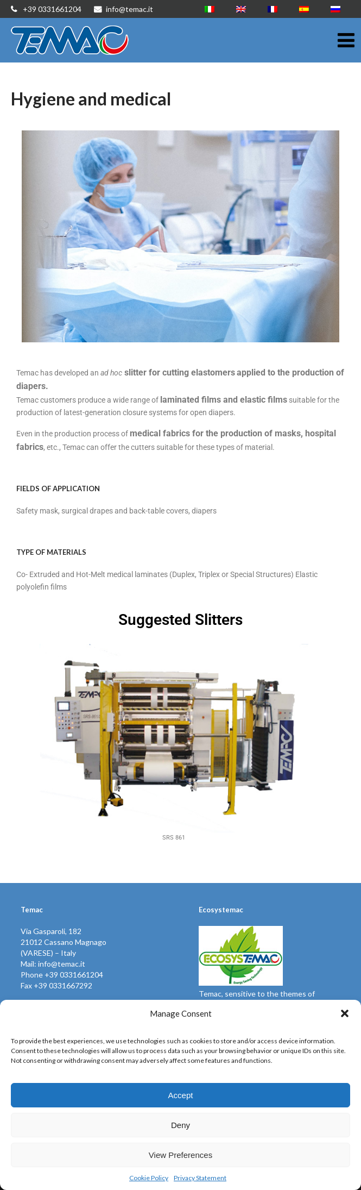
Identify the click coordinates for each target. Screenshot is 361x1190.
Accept (180, 1095)
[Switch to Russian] (335, 9)
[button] (344, 1013)
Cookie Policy (148, 1178)
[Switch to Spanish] (304, 9)
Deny (180, 1125)
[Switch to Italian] (209, 9)
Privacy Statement (200, 1178)
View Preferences (180, 1155)
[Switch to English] (241, 9)
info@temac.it (123, 9)
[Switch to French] (272, 9)
